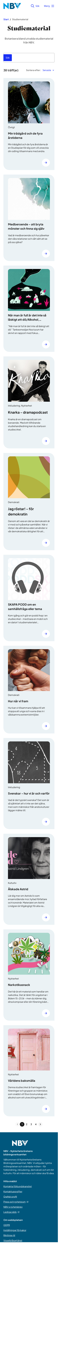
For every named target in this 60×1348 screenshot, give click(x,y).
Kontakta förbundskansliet (17, 1186)
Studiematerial (20, 19)
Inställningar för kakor (14, 1230)
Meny (49, 6)
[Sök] (7, 57)
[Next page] (40, 1124)
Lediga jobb (11, 1211)
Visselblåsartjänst (12, 1240)
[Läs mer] (46, 163)
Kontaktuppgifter (12, 1191)
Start (6, 19)
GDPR (6, 1225)
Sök (35, 6)
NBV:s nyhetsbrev (13, 1206)
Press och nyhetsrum (15, 1201)
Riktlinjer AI (9, 1235)
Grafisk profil (10, 1196)
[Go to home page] (20, 1144)
